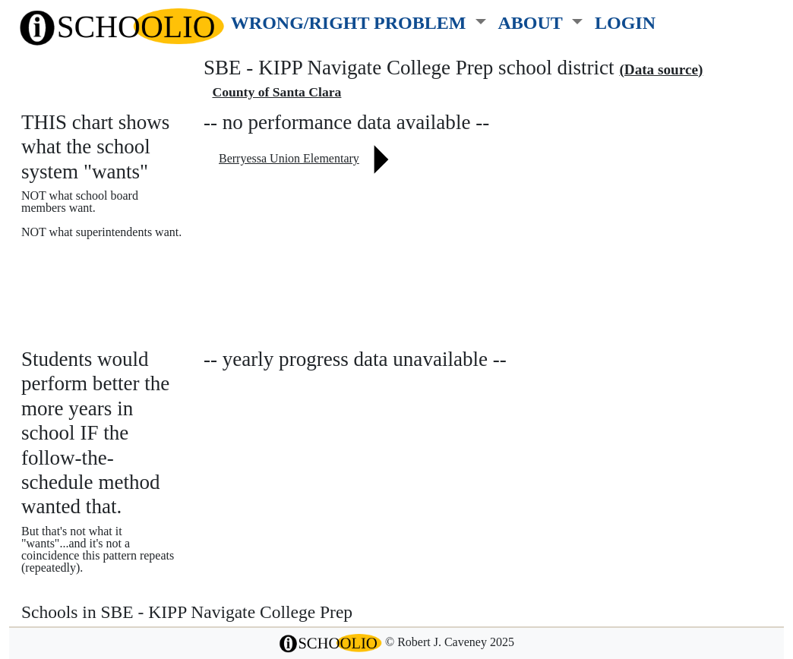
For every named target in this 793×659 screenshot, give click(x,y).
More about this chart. (87, 260)
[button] (358, 20)
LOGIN (625, 22)
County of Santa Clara (276, 91)
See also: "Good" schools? (97, 293)
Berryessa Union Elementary (289, 158)
